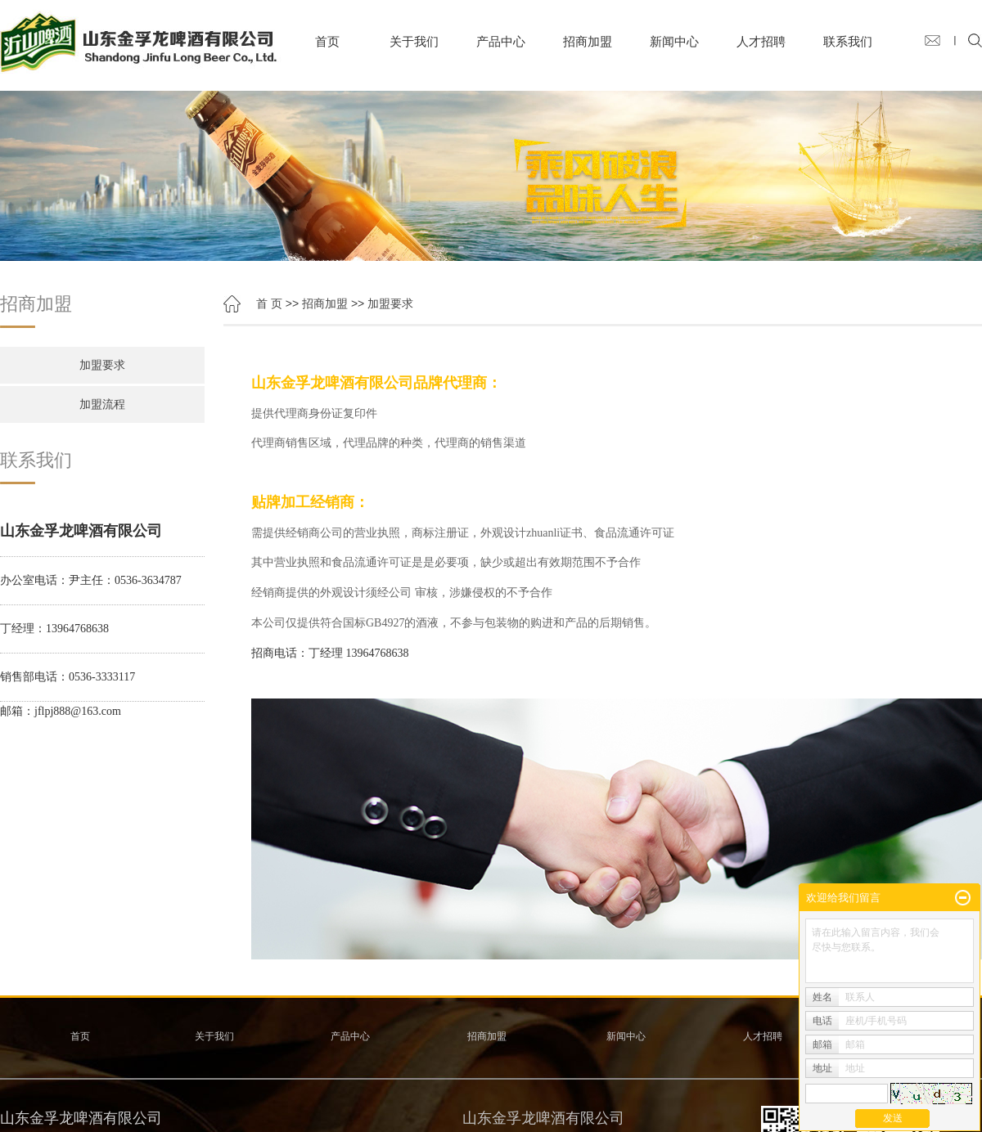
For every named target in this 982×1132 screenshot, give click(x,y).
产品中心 (500, 41)
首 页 (269, 303)
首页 (327, 41)
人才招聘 (761, 41)
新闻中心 (674, 41)
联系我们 (847, 41)
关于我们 (414, 41)
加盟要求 (102, 365)
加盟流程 (102, 404)
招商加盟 (587, 41)
